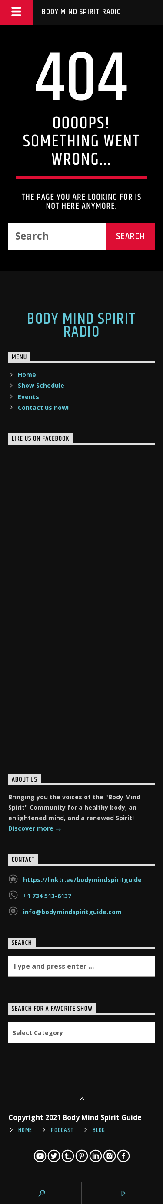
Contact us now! (43, 407)
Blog (99, 1130)
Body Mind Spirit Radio (81, 12)
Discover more (34, 829)
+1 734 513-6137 (47, 896)
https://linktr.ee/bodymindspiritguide (82, 880)
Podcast (62, 1130)
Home (27, 374)
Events (28, 397)
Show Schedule (41, 385)
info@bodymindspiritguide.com (72, 912)
